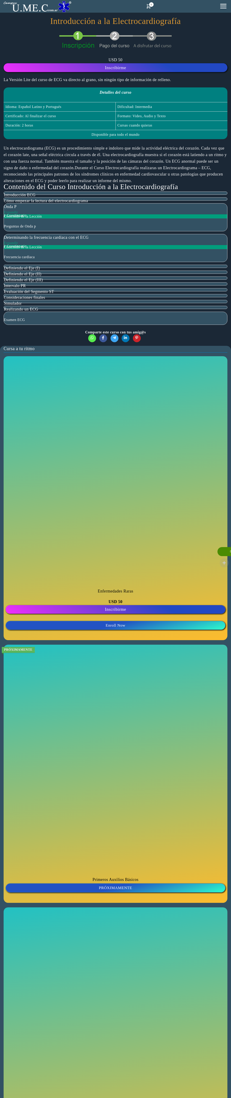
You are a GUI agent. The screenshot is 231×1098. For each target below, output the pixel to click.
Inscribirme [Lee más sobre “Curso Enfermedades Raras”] (115, 609)
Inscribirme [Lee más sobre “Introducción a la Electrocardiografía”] (115, 67)
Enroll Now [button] (115, 625)
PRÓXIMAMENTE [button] (115, 887)
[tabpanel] (115, 109)
